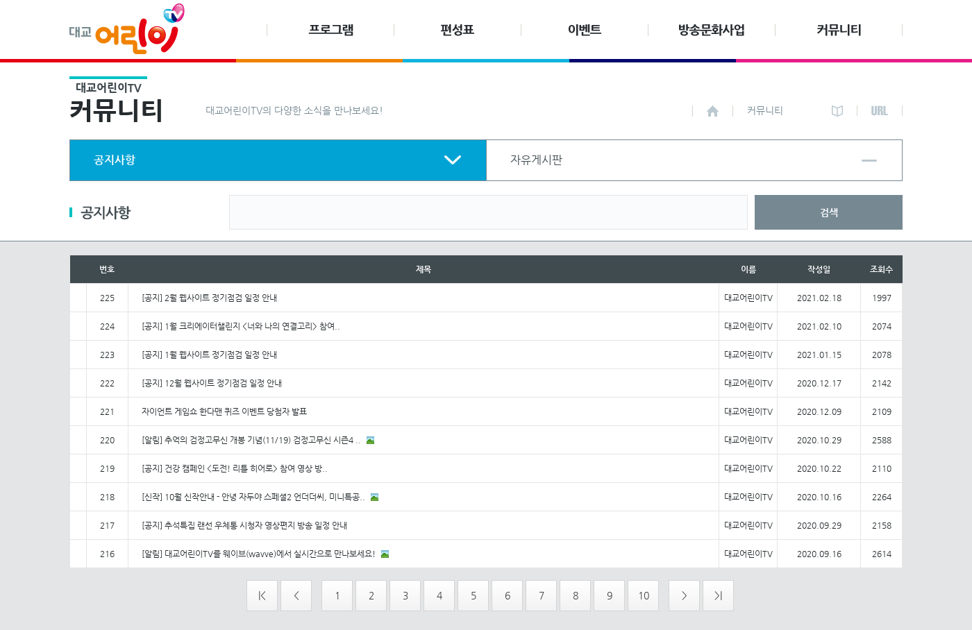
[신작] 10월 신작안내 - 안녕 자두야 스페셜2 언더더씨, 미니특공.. (253, 497)
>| (718, 595)
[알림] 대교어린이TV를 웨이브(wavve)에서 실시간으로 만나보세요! (259, 554)
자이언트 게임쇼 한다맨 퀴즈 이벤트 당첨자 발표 (224, 411)
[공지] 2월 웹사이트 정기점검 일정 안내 (209, 298)
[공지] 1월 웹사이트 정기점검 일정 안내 (209, 354)
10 (643, 595)
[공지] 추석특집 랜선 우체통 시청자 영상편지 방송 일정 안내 (244, 525)
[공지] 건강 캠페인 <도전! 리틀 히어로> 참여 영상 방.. (235, 468)
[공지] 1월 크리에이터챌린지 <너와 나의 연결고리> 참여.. (241, 326)
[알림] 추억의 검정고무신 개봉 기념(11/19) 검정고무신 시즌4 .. (251, 440)
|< (262, 595)
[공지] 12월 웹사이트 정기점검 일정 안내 (212, 383)
